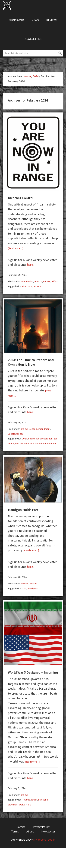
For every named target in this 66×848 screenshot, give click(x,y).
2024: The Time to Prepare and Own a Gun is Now (31, 362)
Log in (51, 839)
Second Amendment (39, 428)
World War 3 (25, 804)
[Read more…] (15, 248)
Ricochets (27, 286)
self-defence (22, 443)
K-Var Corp (39, 839)
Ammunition (27, 281)
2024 (24, 438)
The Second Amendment (43, 443)
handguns (33, 588)
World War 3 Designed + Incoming (33, 672)
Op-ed (24, 428)
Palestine (43, 799)
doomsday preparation (40, 438)
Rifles (55, 281)
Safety (37, 286)
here (30, 265)
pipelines (13, 804)
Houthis (26, 799)
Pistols (47, 281)
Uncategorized (16, 433)
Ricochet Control (20, 198)
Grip (24, 588)
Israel (34, 799)
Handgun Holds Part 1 (24, 509)
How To (38, 281)
